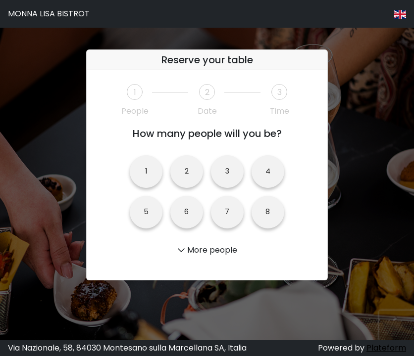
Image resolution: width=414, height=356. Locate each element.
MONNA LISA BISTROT (49, 13)
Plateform (386, 348)
